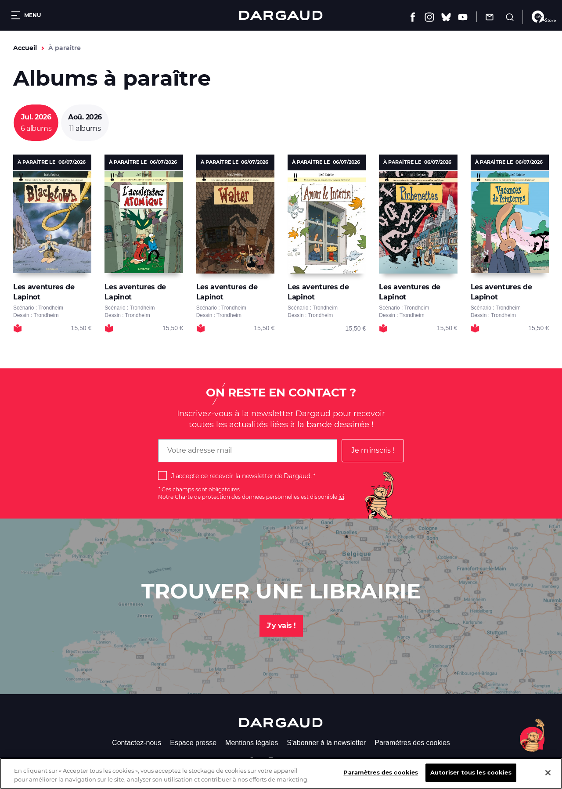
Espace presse (193, 742)
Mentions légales (251, 742)
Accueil (25, 48)
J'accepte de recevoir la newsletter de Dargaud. (241, 476)
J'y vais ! (281, 625)
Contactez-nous (136, 742)
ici (341, 497)
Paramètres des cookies (412, 742)
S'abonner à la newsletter (326, 742)
